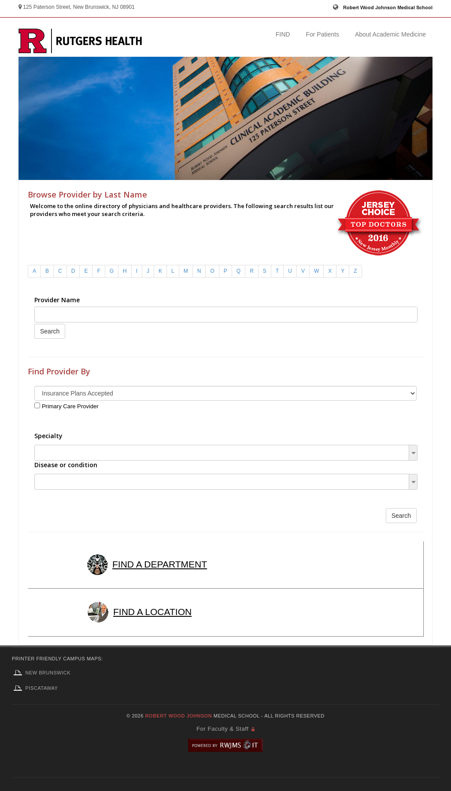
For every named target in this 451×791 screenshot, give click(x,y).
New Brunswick (41, 672)
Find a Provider (226, 149)
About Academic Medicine (390, 34)
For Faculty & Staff (222, 728)
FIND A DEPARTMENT (145, 564)
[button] (413, 452)
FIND (283, 34)
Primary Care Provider (70, 406)
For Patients (322, 34)
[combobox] (226, 314)
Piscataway (35, 688)
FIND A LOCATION (137, 612)
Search (49, 331)
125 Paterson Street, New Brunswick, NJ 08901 (76, 7)
